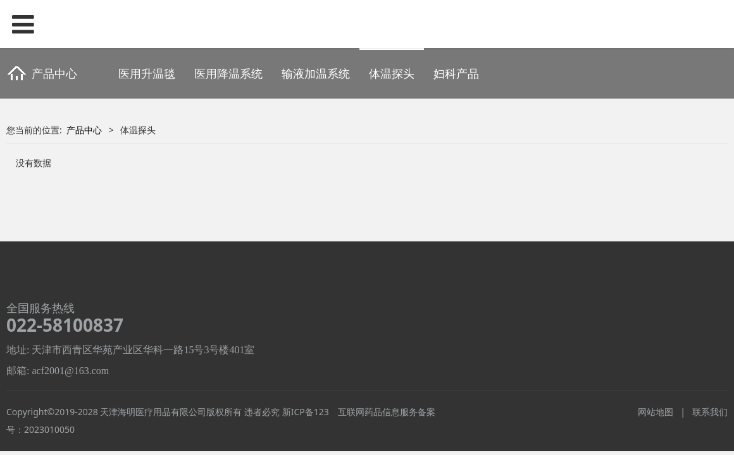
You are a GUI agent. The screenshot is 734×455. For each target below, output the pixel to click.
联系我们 (710, 412)
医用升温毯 (146, 73)
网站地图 (655, 412)
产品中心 (84, 130)
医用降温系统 (228, 73)
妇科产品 (456, 73)
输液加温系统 (316, 73)
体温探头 (391, 73)
